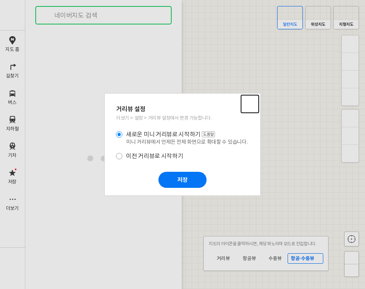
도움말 (209, 134)
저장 (182, 180)
